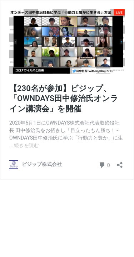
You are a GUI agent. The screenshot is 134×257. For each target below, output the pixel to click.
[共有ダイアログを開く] (120, 162)
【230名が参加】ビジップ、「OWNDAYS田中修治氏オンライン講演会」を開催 (63, 98)
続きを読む (26, 145)
